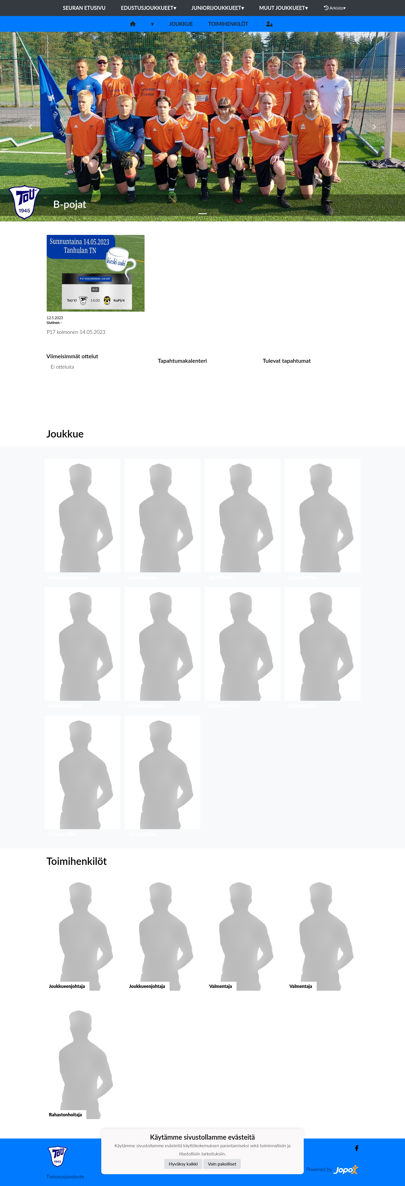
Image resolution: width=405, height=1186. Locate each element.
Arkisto (335, 7)
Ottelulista (60, 388)
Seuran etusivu (84, 8)
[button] (30, 126)
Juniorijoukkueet (218, 8)
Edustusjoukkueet (148, 8)
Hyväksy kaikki (183, 1163)
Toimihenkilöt (228, 24)
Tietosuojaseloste (65, 1176)
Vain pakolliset (222, 1163)
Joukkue (181, 24)
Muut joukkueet (283, 8)
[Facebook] (354, 1148)
